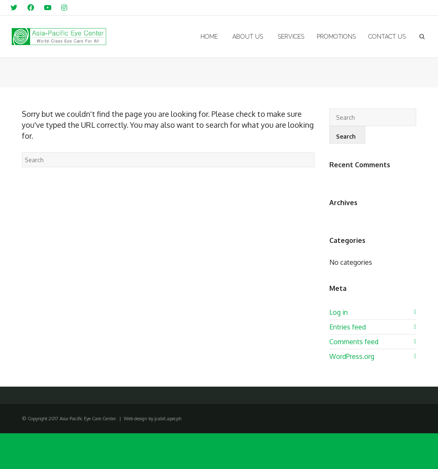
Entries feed (347, 327)
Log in (338, 312)
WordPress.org (351, 356)
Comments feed (353, 341)
